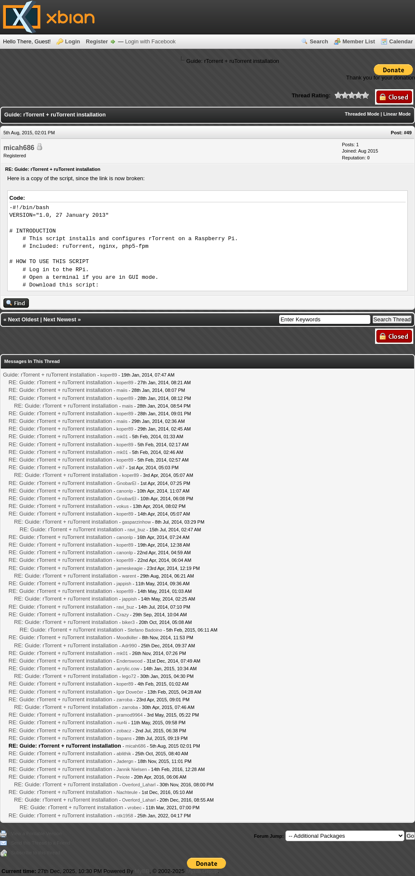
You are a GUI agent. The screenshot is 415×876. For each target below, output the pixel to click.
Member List (358, 41)
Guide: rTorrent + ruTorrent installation (49, 374)
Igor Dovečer (129, 692)
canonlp (124, 490)
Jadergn (124, 761)
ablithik (123, 753)
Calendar (401, 41)
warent (129, 575)
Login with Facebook (150, 41)
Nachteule (127, 792)
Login (72, 41)
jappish (123, 583)
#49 (408, 132)
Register (97, 41)
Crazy (122, 614)
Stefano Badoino (144, 629)
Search (319, 41)
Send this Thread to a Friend (40, 842)
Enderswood (129, 660)
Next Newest (59, 319)
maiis (121, 390)
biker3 (128, 622)
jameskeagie (129, 568)
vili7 (120, 467)
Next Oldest (23, 319)
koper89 (108, 374)
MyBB (142, 871)
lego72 (129, 676)
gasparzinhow (136, 521)
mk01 (122, 436)
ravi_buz (136, 529)
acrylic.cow (127, 668)
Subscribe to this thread (35, 852)
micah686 (18, 147)
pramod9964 (129, 714)
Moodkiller (127, 637)
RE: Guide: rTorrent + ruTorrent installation (60, 382)
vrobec (134, 807)
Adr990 (129, 645)
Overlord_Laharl (138, 784)
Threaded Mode (362, 113)
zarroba (124, 699)
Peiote (123, 777)
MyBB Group (201, 871)
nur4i (121, 722)
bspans (123, 738)
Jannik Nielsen (131, 769)
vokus (122, 506)
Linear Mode (397, 113)
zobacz (123, 730)
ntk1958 (124, 815)
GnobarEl (126, 483)
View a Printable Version (36, 833)
